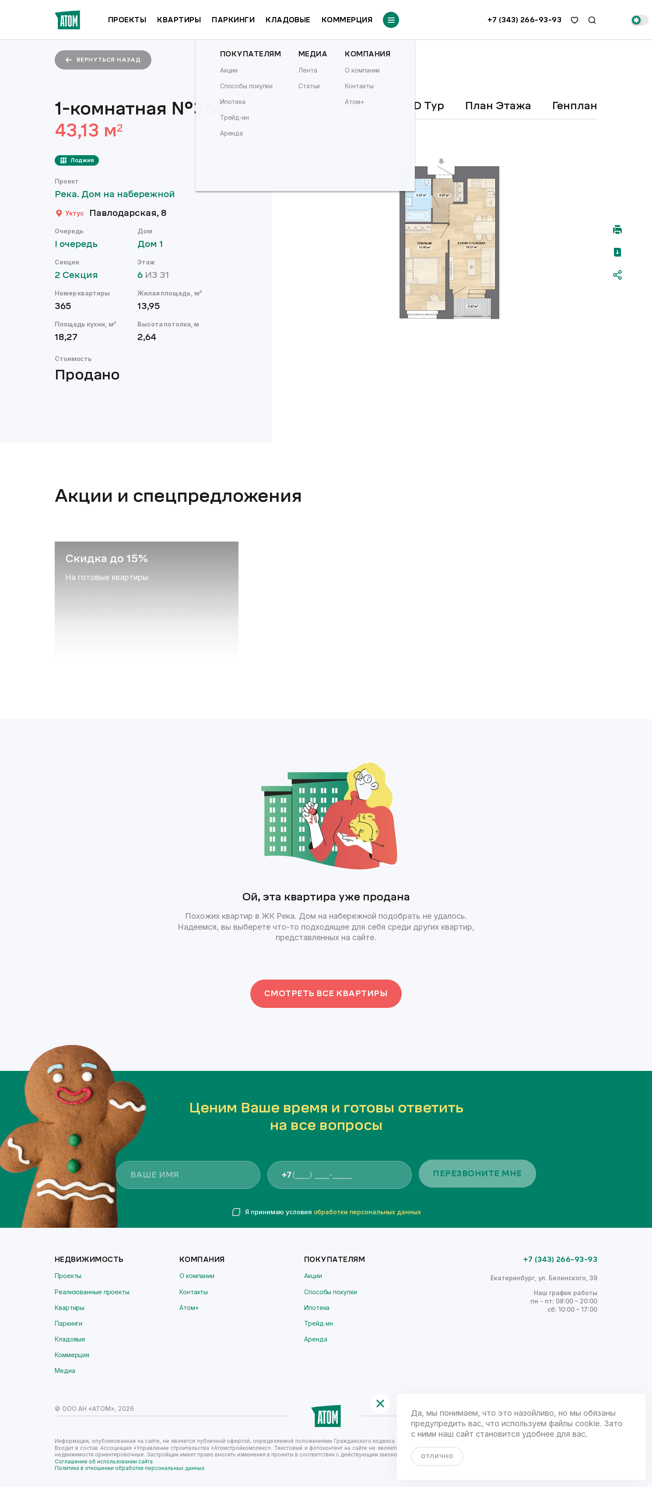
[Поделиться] (617, 275)
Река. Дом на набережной (119, 194)
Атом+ (189, 1307)
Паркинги (233, 20)
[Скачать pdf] (617, 252)
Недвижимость (89, 1259)
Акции (313, 1275)
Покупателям (334, 1259)
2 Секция (80, 275)
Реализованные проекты (92, 1292)
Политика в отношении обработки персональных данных (130, 1468)
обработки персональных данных (367, 1212)
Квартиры (179, 20)
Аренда (315, 1339)
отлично (437, 1456)
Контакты (193, 1292)
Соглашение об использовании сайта (104, 1461)
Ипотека (317, 1307)
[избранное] (574, 20)
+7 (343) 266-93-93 (524, 20)
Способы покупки (330, 1292)
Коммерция (347, 20)
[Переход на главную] (67, 19)
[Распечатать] (617, 229)
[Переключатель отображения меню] (391, 20)
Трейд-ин (318, 1323)
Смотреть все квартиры (326, 993)
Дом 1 (154, 244)
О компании (196, 1275)
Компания (202, 1259)
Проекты (127, 20)
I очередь (80, 244)
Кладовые (288, 20)
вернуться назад (103, 59)
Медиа (65, 1370)
